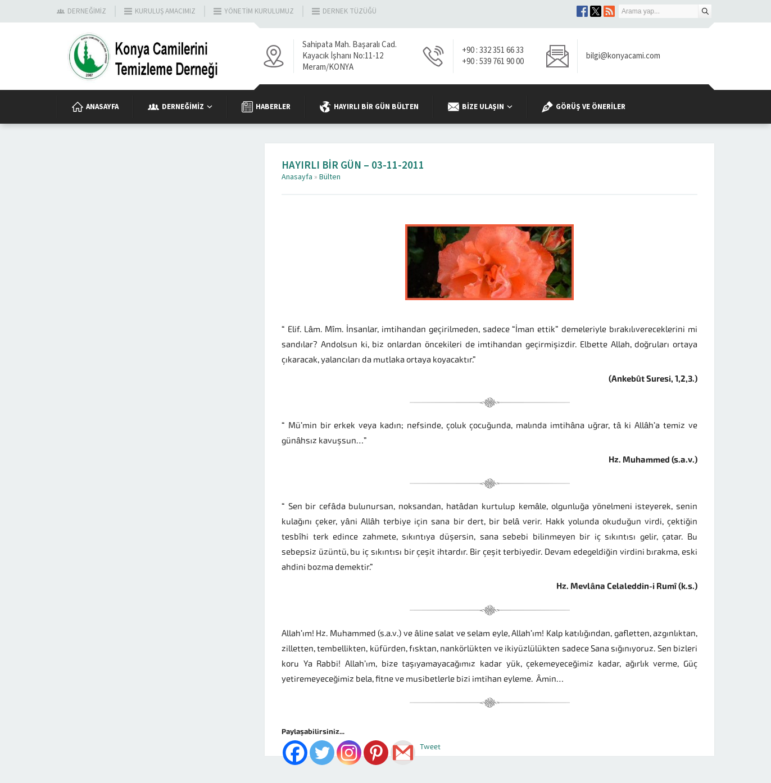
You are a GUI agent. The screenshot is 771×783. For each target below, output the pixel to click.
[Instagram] (349, 752)
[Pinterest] (376, 752)
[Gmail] (403, 752)
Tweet (430, 747)
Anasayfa (297, 177)
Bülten (330, 177)
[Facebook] (295, 752)
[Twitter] (322, 752)
